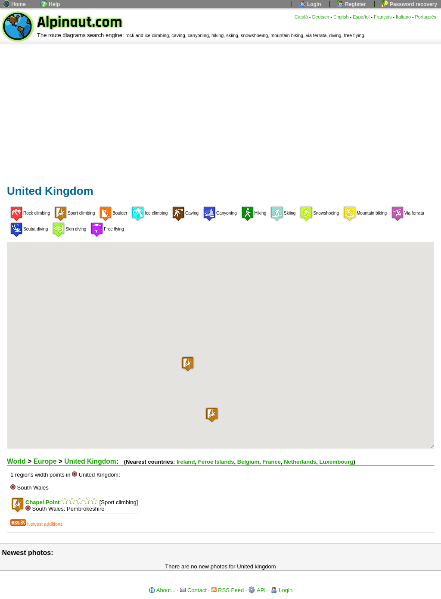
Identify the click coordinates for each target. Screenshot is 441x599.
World (16, 461)
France (271, 462)
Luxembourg (337, 462)
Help (50, 4)
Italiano (403, 16)
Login (310, 4)
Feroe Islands (216, 462)
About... (162, 590)
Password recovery (409, 4)
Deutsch (320, 16)
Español (361, 16)
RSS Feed (227, 590)
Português (425, 16)
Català (301, 16)
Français (383, 16)
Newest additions (36, 524)
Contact (193, 590)
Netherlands (300, 462)
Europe (45, 461)
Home (14, 4)
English (341, 16)
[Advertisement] (220, 109)
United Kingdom (90, 461)
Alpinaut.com (79, 22)
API (257, 590)
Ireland (186, 462)
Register (351, 4)
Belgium (248, 462)
